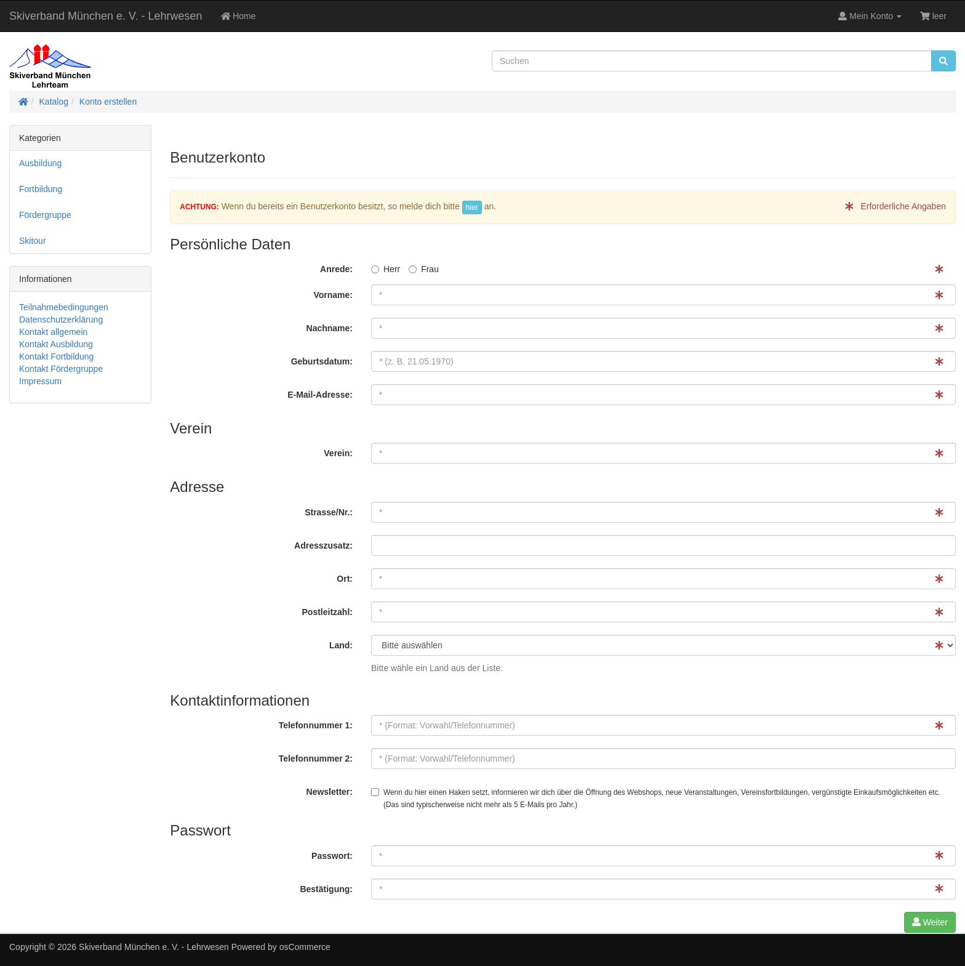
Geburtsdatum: (322, 361)
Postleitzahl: (327, 612)
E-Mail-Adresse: (320, 395)
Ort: (345, 579)
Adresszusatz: (323, 545)
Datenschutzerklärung (61, 319)
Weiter (930, 922)
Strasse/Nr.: (329, 512)
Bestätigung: (326, 889)
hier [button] (472, 207)
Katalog (53, 102)
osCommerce (304, 947)
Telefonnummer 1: (316, 725)
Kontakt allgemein (53, 332)
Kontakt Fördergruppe (61, 369)
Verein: (338, 453)
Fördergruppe (45, 215)
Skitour (32, 241)
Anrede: (336, 269)
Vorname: (333, 295)
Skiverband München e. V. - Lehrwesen (105, 16)
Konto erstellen (108, 102)
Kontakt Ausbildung (56, 344)
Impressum (40, 381)
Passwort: (332, 856)
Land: (341, 645)
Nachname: (329, 328)
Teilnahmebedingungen (63, 307)
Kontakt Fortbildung (56, 356)
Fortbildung (40, 189)
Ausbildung (40, 163)
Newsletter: (329, 792)
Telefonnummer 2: (316, 758)
